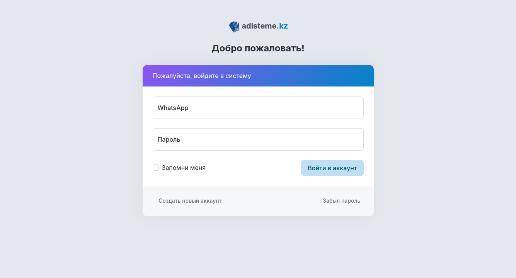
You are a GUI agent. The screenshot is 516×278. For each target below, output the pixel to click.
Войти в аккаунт (332, 168)
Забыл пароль (341, 200)
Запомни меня (184, 167)
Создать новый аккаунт (187, 200)
